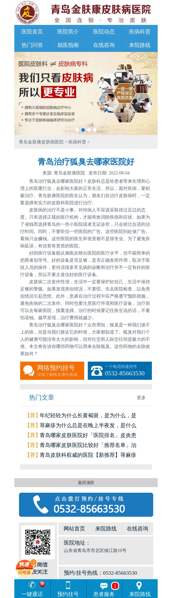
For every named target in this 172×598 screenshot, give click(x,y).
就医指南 (68, 45)
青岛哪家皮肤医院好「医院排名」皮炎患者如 (88, 436)
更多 (141, 397)
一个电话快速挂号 (128, 370)
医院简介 (68, 32)
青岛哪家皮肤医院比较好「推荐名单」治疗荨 (88, 446)
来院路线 (139, 45)
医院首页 (32, 32)
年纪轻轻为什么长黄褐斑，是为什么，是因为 (88, 416)
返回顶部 (86, 482)
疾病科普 (139, 32)
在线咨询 (104, 45)
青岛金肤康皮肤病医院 (41, 141)
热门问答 (32, 45)
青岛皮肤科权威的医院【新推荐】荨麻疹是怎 (88, 456)
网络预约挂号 (60, 370)
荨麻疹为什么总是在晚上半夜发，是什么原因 (88, 426)
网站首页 (74, 529)
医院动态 (104, 32)
